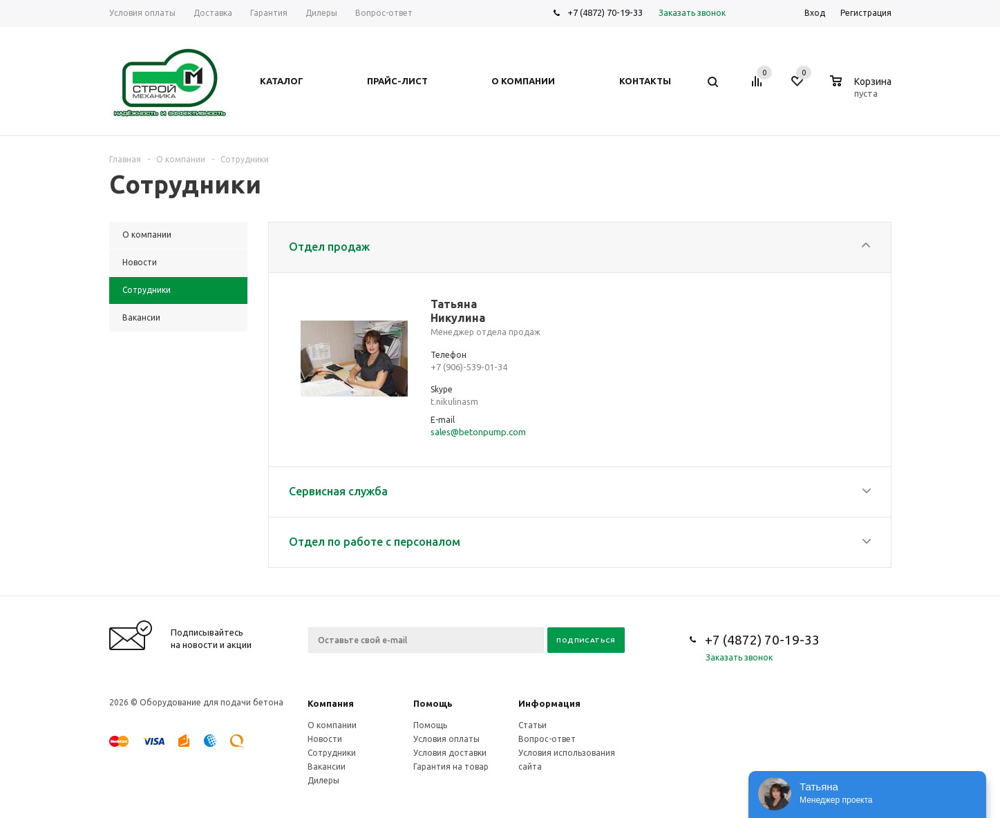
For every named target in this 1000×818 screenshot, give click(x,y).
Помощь (433, 703)
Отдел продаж (329, 246)
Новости (325, 738)
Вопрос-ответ (547, 738)
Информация (549, 703)
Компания (331, 703)
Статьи (532, 725)
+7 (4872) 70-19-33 (605, 12)
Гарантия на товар (451, 766)
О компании (332, 725)
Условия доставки (450, 752)
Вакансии (327, 766)
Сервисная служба (338, 491)
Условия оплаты (446, 738)
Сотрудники (332, 752)
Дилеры (323, 780)
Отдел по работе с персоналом (374, 541)
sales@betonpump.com (478, 432)
